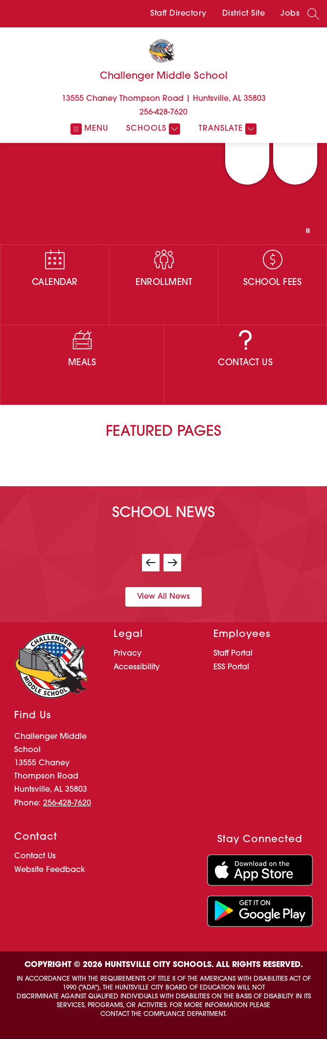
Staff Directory (178, 14)
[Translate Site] (226, 129)
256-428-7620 (163, 113)
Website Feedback (49, 870)
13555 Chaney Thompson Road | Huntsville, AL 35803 (164, 99)
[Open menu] (89, 129)
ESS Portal (231, 667)
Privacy (127, 654)
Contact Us (35, 856)
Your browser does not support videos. (163, 193)
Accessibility (137, 667)
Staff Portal (233, 654)
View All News (163, 597)
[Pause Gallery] (308, 230)
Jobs (290, 14)
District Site (243, 14)
